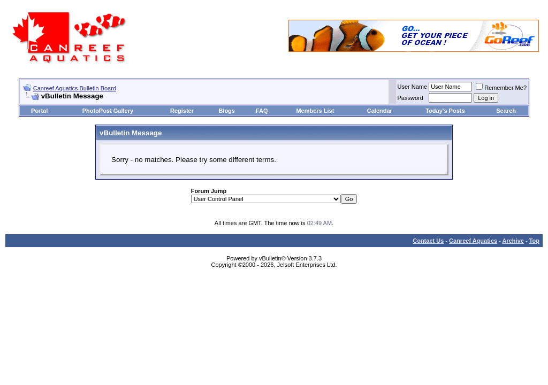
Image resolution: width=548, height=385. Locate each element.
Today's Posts (445, 110)
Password (410, 98)
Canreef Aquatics (473, 240)
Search (506, 110)
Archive (513, 240)
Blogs (226, 110)
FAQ (262, 110)
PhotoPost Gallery (107, 110)
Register (182, 110)
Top (534, 240)
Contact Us (428, 240)
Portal (39, 110)
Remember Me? (501, 87)
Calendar (379, 110)
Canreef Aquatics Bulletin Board (74, 88)
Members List (315, 110)
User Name (413, 86)
